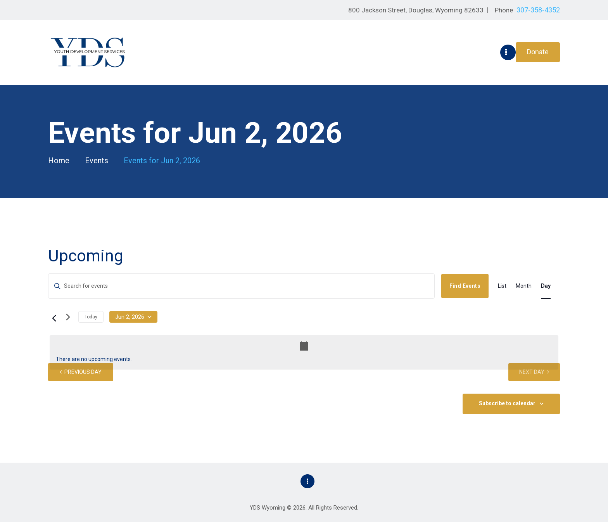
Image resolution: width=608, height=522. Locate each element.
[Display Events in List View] (502, 286)
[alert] (304, 352)
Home (58, 160)
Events (96, 160)
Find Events (464, 286)
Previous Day (83, 372)
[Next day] (68, 317)
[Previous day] (52, 317)
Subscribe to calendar (507, 403)
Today (91, 317)
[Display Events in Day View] (546, 286)
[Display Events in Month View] (524, 286)
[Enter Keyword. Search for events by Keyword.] (241, 286)
